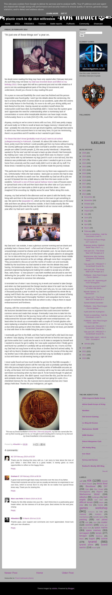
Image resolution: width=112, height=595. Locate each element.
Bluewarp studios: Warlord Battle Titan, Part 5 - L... (94, 246)
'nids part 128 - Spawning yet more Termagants (95, 282)
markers (98, 514)
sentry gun (103, 525)
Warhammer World (89, 494)
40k (89, 480)
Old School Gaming (90, 417)
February (88, 231)
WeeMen (85, 411)
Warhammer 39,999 (90, 429)
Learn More (52, 13)
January (87, 344)
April (86, 224)
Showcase (98, 24)
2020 (84, 173)
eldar (81, 505)
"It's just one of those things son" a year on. (94, 241)
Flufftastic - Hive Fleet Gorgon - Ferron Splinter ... (95, 276)
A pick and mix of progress (94, 312)
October (87, 204)
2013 (84, 348)
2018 (84, 180)
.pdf (80, 481)
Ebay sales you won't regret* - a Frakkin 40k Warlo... (95, 287)
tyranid (92, 541)
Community (84, 24)
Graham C (15, 476)
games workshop (93, 508)
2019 (84, 177)
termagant (84, 533)
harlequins (91, 512)
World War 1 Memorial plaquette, (40, 432)
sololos (54, 588)
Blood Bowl (102, 483)
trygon (92, 538)
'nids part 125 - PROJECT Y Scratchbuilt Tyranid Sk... (95, 333)
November (88, 200)
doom (101, 502)
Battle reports (56, 24)
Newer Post (11, 572)
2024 (84, 160)
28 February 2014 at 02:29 (24, 457)
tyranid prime (86, 544)
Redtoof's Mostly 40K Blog (93, 466)
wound (94, 548)
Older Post (68, 572)
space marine (100, 527)
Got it (64, 13)
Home (7, 24)
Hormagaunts (84, 492)
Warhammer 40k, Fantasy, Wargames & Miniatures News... (94, 258)
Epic (87, 489)
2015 (84, 191)
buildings (95, 497)
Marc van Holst (17, 499)
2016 (84, 187)
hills (100, 512)
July (86, 214)
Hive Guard (98, 489)
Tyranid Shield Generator (93, 303)
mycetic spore (98, 517)
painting (83, 519)
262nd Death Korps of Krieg (93, 404)
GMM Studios (87, 435)
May (86, 221)
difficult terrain (86, 502)
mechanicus (84, 517)
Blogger (71, 588)
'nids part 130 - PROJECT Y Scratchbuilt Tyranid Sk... (95, 265)
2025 (84, 156)
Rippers (100, 492)
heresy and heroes (90, 460)
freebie (100, 505)
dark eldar (98, 500)
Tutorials (42, 24)
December (88, 197)
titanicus (99, 536)
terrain (99, 533)
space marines (93, 530)
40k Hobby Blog (88, 447)
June (86, 218)
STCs (17, 24)
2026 (84, 153)
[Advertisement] (93, 377)
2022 (84, 166)
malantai (82, 514)
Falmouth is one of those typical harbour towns (33, 182)
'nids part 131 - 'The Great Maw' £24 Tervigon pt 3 (94, 252)
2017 (84, 184)
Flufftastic (70, 24)
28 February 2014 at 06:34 (30, 476)
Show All (104, 471)
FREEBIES (29, 24)
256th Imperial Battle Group (93, 398)
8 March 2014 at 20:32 (33, 499)
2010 (84, 358)
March (87, 228)
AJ (12, 457)
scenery (89, 525)
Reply (13, 469)
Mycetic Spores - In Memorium (91, 293)
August (87, 211)
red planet (101, 519)
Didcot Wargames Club (91, 441)
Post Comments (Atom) (24, 578)
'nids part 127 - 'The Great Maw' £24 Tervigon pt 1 (94, 298)
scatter (104, 522)
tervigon (83, 536)
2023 (84, 163)
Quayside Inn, (28, 201)
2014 (84, 194)
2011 (84, 355)
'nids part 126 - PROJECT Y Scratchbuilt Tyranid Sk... (95, 327)
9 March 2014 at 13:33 (32, 518)
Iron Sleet (86, 454)
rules (95, 522)
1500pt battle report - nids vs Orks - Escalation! (95, 338)
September (88, 207)
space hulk (87, 528)
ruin (86, 522)
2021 (84, 170)
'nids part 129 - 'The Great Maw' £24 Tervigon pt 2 (94, 271)
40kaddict (15, 518)
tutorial (104, 538)
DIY (105, 486)
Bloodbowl (90, 486)
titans (81, 539)
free (90, 505)
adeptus (83, 497)
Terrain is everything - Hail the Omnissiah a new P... (95, 235)
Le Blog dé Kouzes (90, 423)
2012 (84, 351)
